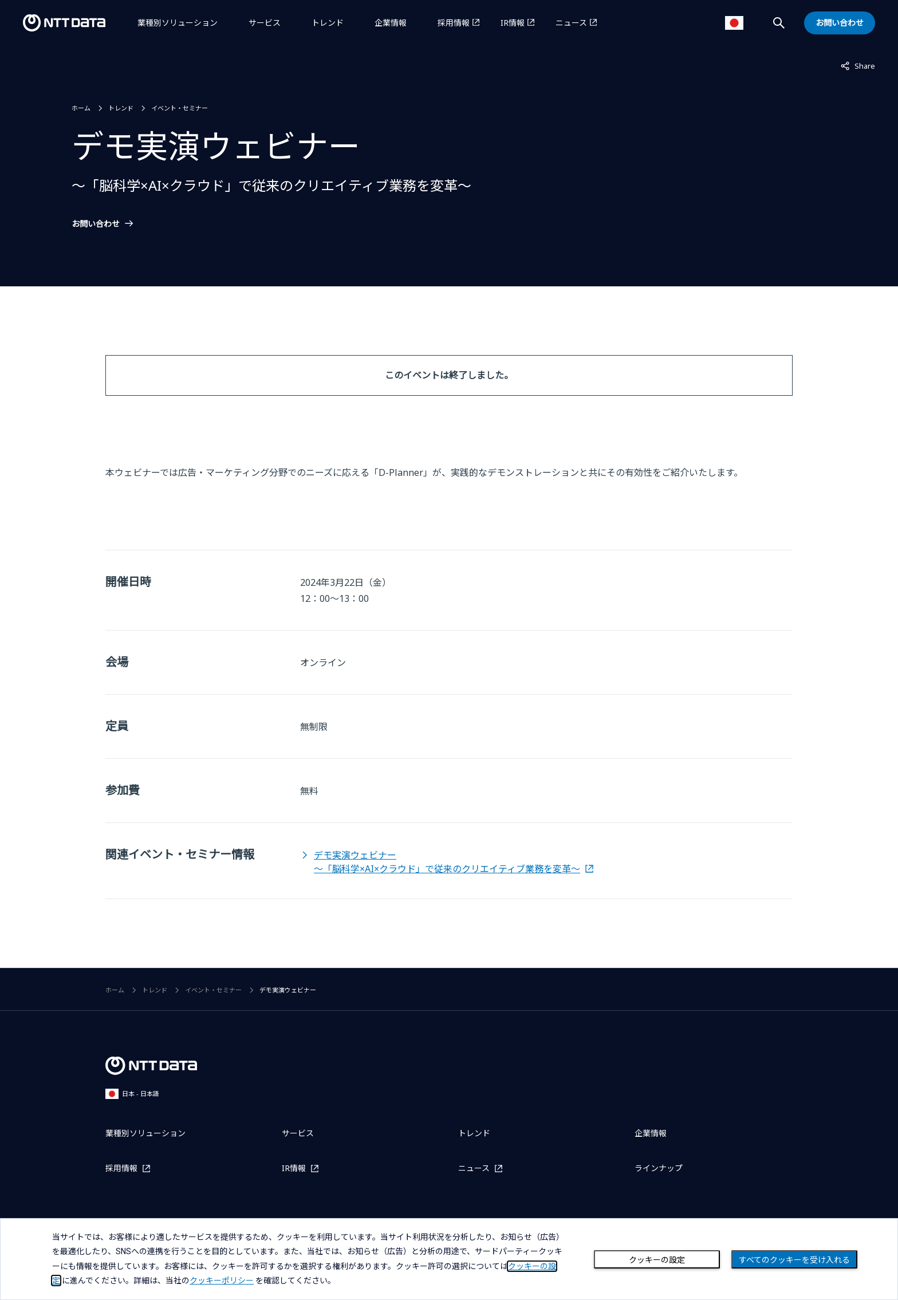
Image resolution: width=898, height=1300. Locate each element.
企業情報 (391, 22)
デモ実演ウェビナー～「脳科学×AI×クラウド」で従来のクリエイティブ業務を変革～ (447, 862)
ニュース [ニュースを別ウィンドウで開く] (571, 22)
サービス (265, 22)
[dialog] (449, 1259)
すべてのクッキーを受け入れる (794, 1259)
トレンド (328, 22)
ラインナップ (659, 1168)
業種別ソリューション (177, 22)
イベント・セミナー (179, 108)
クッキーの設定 (657, 1259)
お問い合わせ (96, 224)
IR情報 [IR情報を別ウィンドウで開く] (513, 22)
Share (858, 65)
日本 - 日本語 (132, 1093)
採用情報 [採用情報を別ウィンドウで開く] (454, 22)
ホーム (81, 108)
